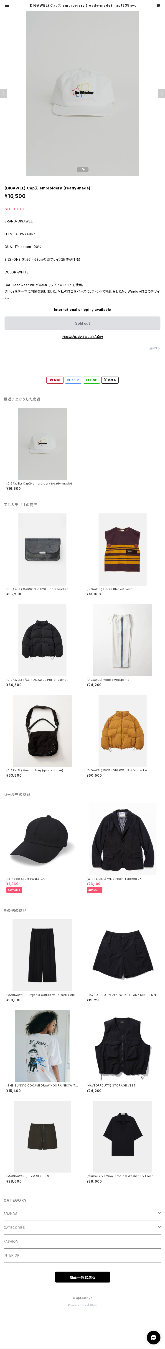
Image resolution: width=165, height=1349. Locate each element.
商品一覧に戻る (82, 1277)
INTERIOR (11, 1255)
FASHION (11, 1241)
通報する (154, 348)
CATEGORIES (14, 1227)
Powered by (82, 1305)
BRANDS (11, 1214)
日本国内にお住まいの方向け (82, 337)
